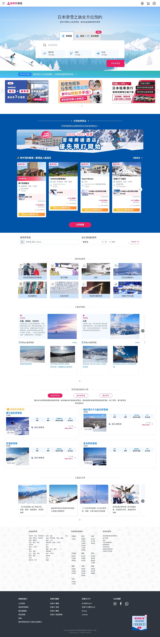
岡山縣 (83, 573)
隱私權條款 (22, 611)
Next (158, 90)
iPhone (84, 611)
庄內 (66, 536)
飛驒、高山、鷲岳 (51, 549)
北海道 (74, 536)
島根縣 (83, 571)
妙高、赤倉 (49, 536)
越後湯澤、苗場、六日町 (53, 542)
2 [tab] (82, 106)
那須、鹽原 (32, 555)
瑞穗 (47, 560)
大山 (47, 558)
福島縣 (83, 550)
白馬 (30, 558)
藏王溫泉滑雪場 (14, 413)
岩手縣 (83, 541)
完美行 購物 (54, 611)
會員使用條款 (23, 607)
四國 (92, 566)
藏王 (30, 549)
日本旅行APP (87, 603)
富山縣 (93, 539)
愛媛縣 (93, 573)
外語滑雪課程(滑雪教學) (110, 536)
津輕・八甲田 (33, 547)
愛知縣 (93, 560)
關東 (83, 553)
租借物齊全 (106, 544)
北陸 (92, 536)
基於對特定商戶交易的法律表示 (30, 622)
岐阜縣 (93, 556)
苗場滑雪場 (11, 443)
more (75, 342)
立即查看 (80, 224)
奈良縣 (74, 573)
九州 (73, 579)
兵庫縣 (74, 571)
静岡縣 (93, 558)
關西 (73, 566)
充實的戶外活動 (107, 551)
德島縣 (93, 569)
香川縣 (93, 571)
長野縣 (74, 560)
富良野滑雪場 (90, 443)
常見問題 (21, 615)
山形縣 (83, 548)
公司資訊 (21, 603)
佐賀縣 (74, 581)
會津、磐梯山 (33, 540)
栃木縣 (83, 556)
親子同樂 (105, 538)
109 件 (134, 242)
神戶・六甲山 (50, 553)
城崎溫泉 (48, 551)
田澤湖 (31, 544)
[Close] (146, 616)
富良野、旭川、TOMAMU (36, 536)
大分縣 (74, 584)
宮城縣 (83, 543)
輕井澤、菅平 (33, 560)
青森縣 (83, 539)
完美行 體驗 (54, 603)
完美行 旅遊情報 (56, 615)
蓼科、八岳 (49, 540)
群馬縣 (83, 558)
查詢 (20, 618)
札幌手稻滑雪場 (26, 364)
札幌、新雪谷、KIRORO (36, 538)
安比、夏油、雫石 (34, 542)
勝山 (47, 547)
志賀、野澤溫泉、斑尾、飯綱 (54, 538)
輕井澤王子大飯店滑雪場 (95, 409)
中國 (83, 566)
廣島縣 (83, 575)
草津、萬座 (32, 551)
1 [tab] (78, 106)
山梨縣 (74, 558)
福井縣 (93, 543)
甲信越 (74, 553)
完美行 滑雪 (54, 607)
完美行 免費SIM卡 (88, 607)
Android (85, 615)
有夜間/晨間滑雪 (108, 549)
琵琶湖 (48, 555)
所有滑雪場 (115, 63)
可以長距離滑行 (107, 542)
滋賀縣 (74, 569)
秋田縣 (83, 545)
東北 (83, 536)
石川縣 (93, 541)
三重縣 (93, 562)
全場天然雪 (106, 547)
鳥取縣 (83, 569)
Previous (2, 90)
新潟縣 (74, 556)
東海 (92, 553)
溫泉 (104, 540)
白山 (47, 544)
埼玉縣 (83, 560)
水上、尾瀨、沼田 (34, 553)
